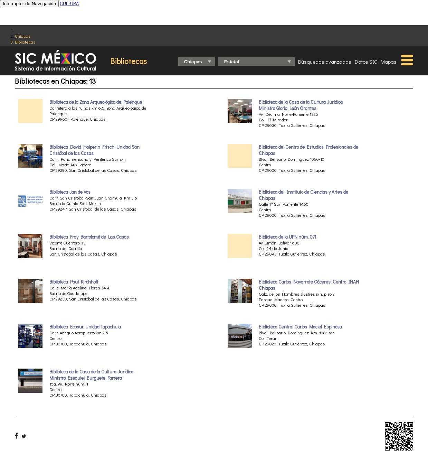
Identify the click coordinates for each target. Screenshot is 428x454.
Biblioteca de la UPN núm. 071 (287, 237)
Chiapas (22, 36)
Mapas (389, 61)
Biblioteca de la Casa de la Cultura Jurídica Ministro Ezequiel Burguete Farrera (91, 375)
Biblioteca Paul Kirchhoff (73, 282)
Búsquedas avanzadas (324, 61)
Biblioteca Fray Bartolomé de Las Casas (89, 237)
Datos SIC (366, 61)
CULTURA (69, 3)
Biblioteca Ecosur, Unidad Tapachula (85, 327)
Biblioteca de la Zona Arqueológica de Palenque (95, 102)
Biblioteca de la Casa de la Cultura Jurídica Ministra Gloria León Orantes (301, 105)
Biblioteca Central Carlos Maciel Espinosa (300, 327)
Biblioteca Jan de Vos (70, 192)
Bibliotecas (25, 42)
